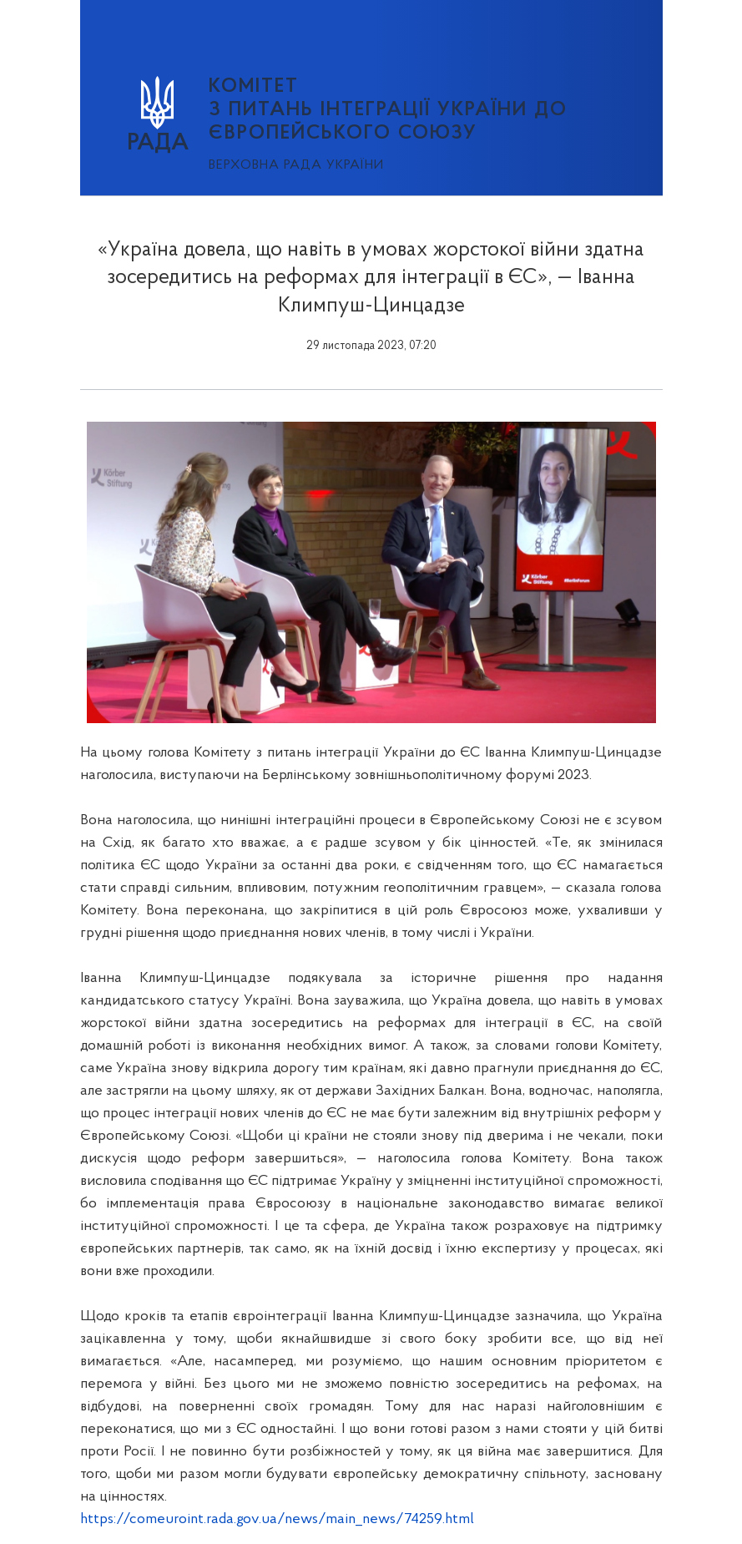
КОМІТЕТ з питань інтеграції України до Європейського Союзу (388, 110)
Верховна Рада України (296, 165)
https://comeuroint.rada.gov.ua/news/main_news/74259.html (277, 1519)
